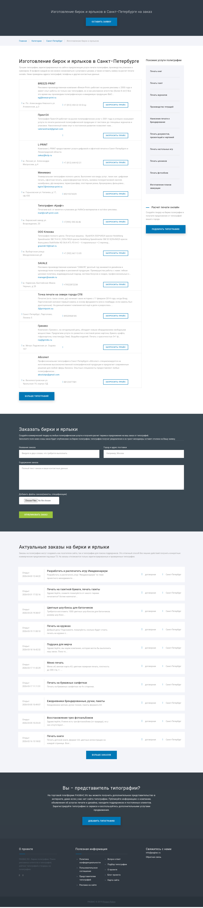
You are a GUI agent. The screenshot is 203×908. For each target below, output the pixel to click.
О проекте (112, 870)
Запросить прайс (116, 104)
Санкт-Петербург (54, 41)
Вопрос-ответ (114, 860)
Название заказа (27, 447)
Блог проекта (114, 876)
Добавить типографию (101, 822)
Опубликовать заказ (36, 515)
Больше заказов (101, 755)
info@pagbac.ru (153, 854)
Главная (23, 41)
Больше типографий (36, 396)
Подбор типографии (117, 865)
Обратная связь (153, 858)
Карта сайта (113, 881)
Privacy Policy (109, 903)
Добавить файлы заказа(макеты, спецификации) (43, 495)
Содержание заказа (28, 463)
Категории (37, 41)
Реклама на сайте (88, 886)
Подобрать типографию (166, 229)
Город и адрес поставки (115, 447)
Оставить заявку (101, 21)
